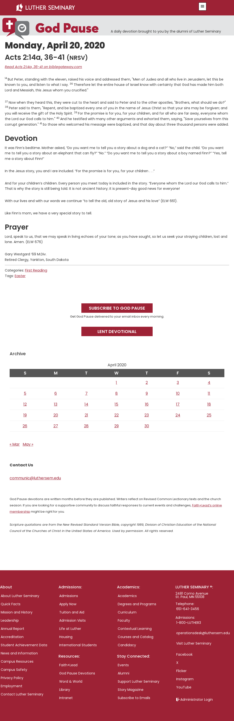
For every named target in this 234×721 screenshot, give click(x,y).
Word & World (70, 681)
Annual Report (12, 628)
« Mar (15, 444)
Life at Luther (70, 628)
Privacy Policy (12, 677)
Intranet (66, 697)
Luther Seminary (98, 7)
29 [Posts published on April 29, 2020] (116, 425)
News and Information (19, 653)
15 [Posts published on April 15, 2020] (116, 404)
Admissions (68, 595)
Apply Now (67, 603)
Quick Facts (10, 603)
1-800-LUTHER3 (188, 622)
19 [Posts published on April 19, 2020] (25, 414)
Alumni (123, 673)
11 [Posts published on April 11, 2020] (209, 393)
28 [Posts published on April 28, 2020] (86, 425)
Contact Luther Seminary (22, 694)
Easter (20, 275)
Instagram (185, 678)
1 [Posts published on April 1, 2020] (116, 382)
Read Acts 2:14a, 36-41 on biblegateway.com (41, 66)
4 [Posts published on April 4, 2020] (209, 382)
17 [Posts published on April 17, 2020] (178, 404)
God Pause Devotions (77, 673)
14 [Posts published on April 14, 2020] (86, 404)
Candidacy (127, 644)
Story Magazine (130, 689)
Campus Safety (14, 669)
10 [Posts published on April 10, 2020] (178, 393)
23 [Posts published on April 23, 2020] (146, 414)
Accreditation (12, 636)
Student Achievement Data (24, 644)
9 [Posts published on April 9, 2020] (147, 393)
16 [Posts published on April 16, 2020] (147, 404)
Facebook (184, 654)
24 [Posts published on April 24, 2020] (178, 414)
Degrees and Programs (137, 603)
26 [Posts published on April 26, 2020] (25, 425)
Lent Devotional (117, 331)
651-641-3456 (187, 608)
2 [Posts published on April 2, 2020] (147, 382)
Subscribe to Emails (134, 697)
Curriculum (127, 612)
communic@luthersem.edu (35, 477)
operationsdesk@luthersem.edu (203, 632)
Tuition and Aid (71, 612)
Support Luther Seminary (138, 681)
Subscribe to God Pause (117, 308)
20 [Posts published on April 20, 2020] (55, 414)
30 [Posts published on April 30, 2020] (146, 425)
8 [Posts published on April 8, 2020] (116, 393)
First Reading (35, 270)
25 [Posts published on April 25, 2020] (209, 414)
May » (28, 444)
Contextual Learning (135, 628)
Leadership (10, 620)
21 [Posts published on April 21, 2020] (86, 414)
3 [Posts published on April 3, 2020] (178, 382)
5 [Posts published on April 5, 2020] (25, 393)
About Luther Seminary (20, 595)
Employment (11, 685)
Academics (127, 595)
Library (64, 689)
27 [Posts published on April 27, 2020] (55, 425)
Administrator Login (196, 699)
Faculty (124, 620)
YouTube (183, 687)
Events (123, 664)
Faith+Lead (68, 664)
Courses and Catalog (135, 636)
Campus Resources (17, 661)
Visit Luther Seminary (193, 643)
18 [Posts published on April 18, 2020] (209, 404)
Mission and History (16, 612)
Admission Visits (72, 620)
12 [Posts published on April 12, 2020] (25, 404)
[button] (202, 6)
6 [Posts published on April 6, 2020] (55, 393)
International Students (78, 644)
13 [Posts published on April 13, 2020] (55, 404)
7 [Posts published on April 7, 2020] (86, 393)
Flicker (181, 670)
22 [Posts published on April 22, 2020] (116, 414)
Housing (65, 636)
